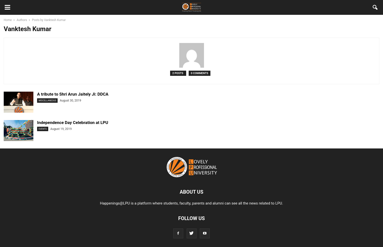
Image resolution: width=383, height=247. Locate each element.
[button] (375, 8)
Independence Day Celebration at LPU (72, 122)
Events (43, 129)
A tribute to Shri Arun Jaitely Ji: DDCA (73, 94)
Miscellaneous (47, 100)
